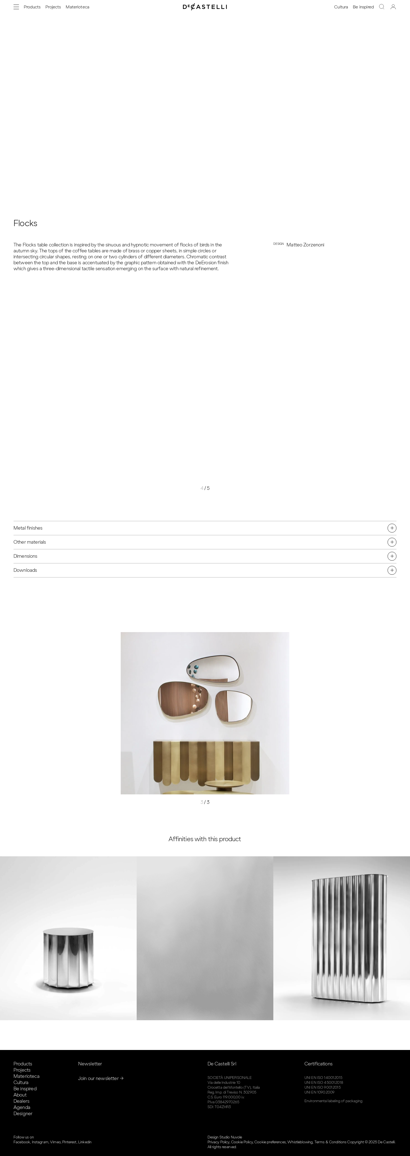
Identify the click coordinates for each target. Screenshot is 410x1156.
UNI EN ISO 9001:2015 (322, 1087)
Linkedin (84, 1142)
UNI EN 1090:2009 (319, 1092)
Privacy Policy (218, 1142)
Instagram (40, 1142)
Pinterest (69, 1142)
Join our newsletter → (101, 1078)
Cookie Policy (242, 1142)
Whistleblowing (300, 1142)
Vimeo (55, 1142)
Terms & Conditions (330, 1142)
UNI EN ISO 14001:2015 (323, 1077)
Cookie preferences (270, 1142)
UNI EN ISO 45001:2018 (323, 1082)
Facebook (22, 1142)
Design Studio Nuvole (225, 1137)
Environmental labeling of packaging (333, 1101)
